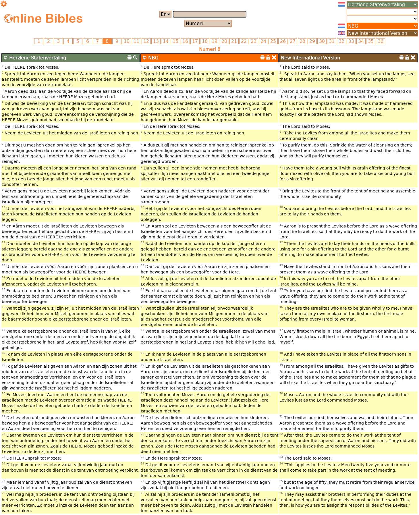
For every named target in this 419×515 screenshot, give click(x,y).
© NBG (150, 58)
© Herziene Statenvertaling (34, 58)
